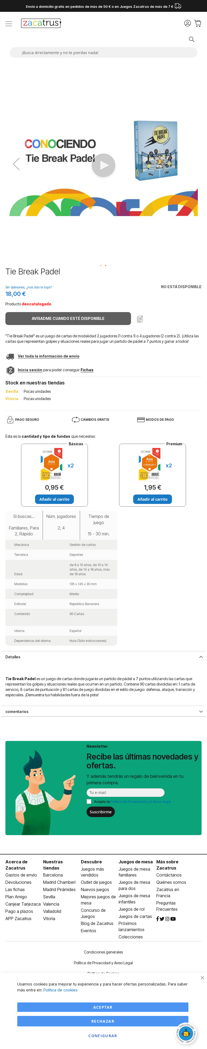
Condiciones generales (103, 952)
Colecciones (131, 936)
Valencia (51, 904)
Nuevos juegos (95, 889)
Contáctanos (169, 875)
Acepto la (132, 801)
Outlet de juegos (96, 882)
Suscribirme (101, 811)
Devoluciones (18, 882)
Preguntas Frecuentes (167, 906)
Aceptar (102, 1007)
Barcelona (53, 875)
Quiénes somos (171, 882)
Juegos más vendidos (92, 872)
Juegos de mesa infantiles (134, 899)
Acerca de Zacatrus (16, 865)
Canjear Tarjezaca (23, 904)
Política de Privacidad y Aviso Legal (103, 962)
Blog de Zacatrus (97, 923)
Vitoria (49, 918)
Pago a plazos (19, 911)
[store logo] (41, 24)
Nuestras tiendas (53, 865)
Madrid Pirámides (59, 889)
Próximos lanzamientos (131, 926)
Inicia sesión (30, 370)
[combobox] (103, 52)
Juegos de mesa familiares (134, 872)
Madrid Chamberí (59, 882)
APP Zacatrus (18, 918)
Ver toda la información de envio (49, 356)
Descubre (91, 861)
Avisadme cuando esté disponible (68, 318)
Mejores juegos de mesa (98, 900)
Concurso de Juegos (93, 913)
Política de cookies (60, 990)
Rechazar (102, 1021)
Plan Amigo (16, 896)
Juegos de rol (131, 909)
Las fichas (15, 889)
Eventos (88, 930)
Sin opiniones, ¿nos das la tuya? (28, 287)
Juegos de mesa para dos (134, 885)
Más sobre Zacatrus (167, 865)
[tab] (103, 656)
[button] (101, 266)
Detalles (12, 657)
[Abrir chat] (187, 1034)
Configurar (102, 1035)
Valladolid (52, 911)
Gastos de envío (21, 875)
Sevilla (49, 896)
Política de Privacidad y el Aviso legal (141, 801)
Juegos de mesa (136, 861)
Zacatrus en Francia (167, 892)
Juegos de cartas (135, 916)
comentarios (17, 711)
